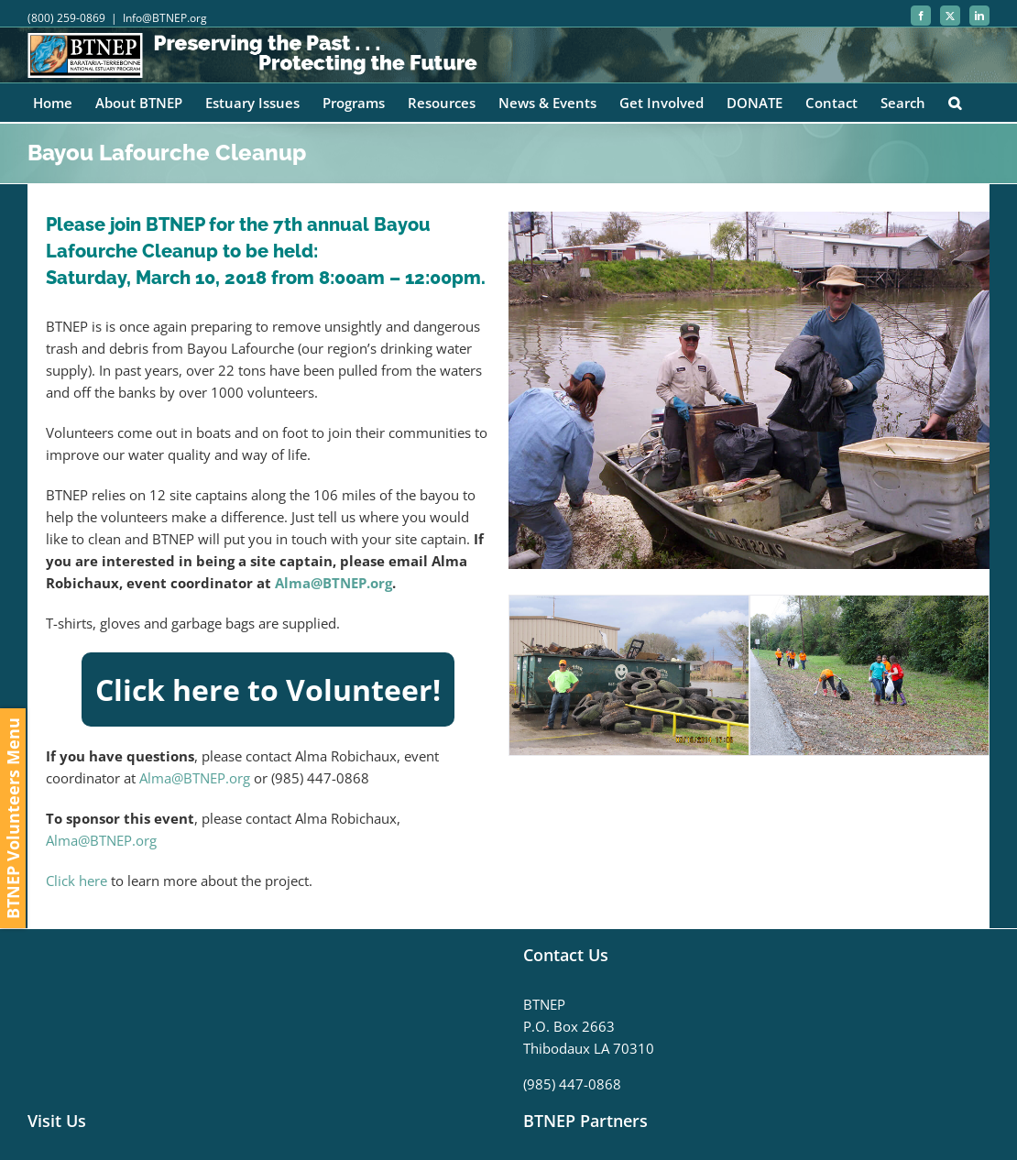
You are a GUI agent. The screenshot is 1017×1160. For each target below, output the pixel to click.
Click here (76, 880)
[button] (954, 102)
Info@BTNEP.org (165, 18)
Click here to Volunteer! (268, 689)
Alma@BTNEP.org (333, 583)
